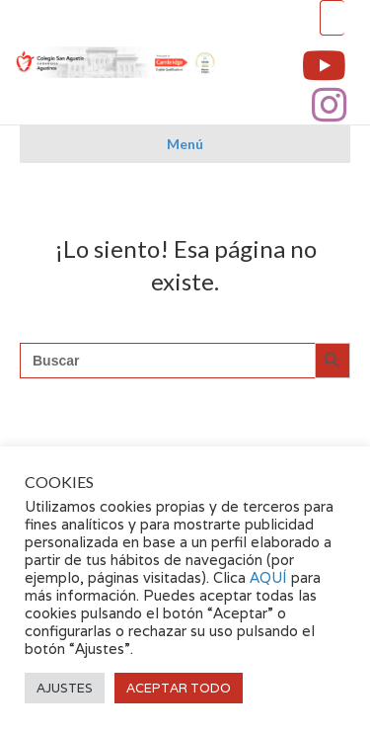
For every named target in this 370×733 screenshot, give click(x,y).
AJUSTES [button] (65, 688)
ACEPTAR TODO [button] (178, 688)
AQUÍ (270, 577)
